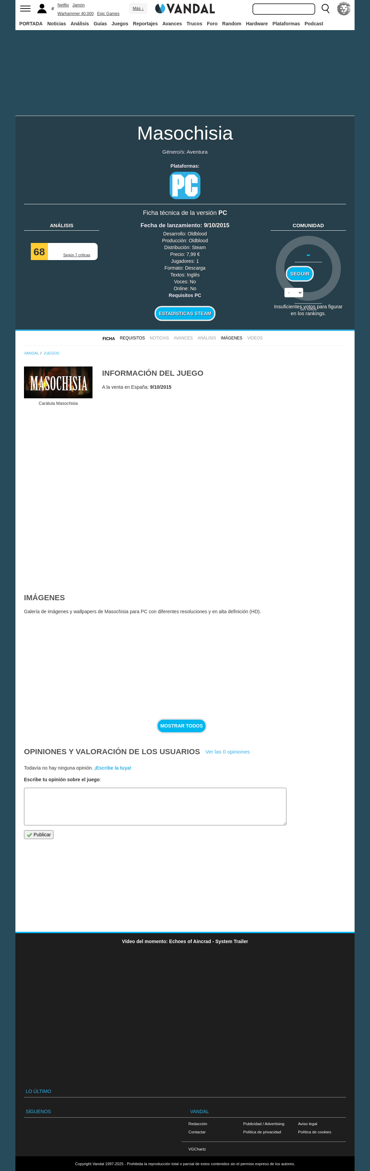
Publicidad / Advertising (263, 1123)
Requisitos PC (185, 295)
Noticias (56, 23)
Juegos (120, 23)
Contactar (197, 1132)
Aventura (197, 152)
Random (232, 23)
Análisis (80, 23)
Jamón (78, 5)
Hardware (257, 23)
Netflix (63, 5)
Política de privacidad (262, 1132)
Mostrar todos (181, 726)
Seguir (299, 273)
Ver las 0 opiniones (227, 752)
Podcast (314, 23)
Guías (100, 23)
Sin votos (308, 309)
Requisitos (132, 338)
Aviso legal (307, 1123)
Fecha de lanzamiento (170, 225)
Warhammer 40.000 (76, 13)
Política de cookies (314, 1132)
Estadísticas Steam (185, 313)
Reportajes (145, 23)
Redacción (197, 1123)
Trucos (194, 23)
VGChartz (197, 1149)
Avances (172, 23)
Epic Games (108, 13)
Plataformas (286, 23)
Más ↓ (138, 8)
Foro (212, 23)
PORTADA (30, 23)
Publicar (39, 835)
